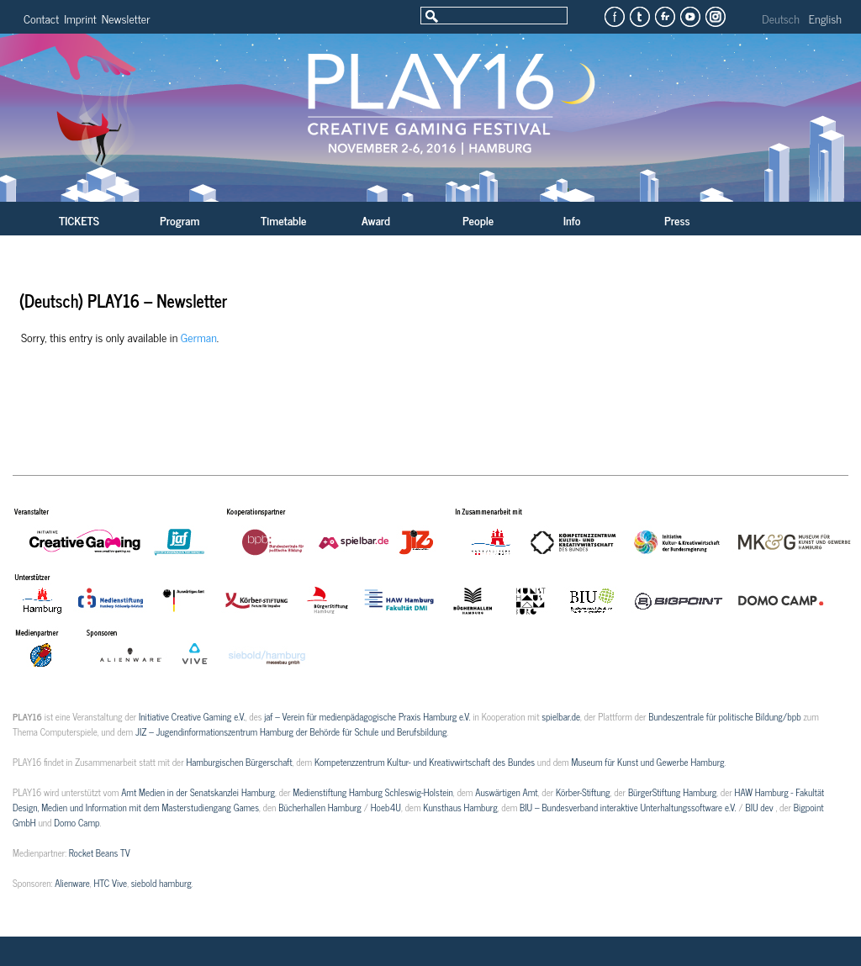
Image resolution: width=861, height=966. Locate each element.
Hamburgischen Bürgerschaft (239, 761)
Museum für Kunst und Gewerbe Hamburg (647, 761)
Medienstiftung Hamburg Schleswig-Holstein (373, 792)
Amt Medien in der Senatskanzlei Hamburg (198, 792)
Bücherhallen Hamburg (320, 807)
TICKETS (79, 220)
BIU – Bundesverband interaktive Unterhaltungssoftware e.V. (628, 807)
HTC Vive (110, 882)
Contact (41, 18)
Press (677, 220)
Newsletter (126, 18)
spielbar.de (560, 716)
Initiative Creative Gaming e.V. (192, 716)
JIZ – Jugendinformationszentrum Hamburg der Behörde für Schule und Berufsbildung (290, 731)
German (199, 336)
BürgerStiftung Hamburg (672, 792)
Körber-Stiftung (583, 792)
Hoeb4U (386, 807)
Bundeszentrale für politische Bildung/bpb (724, 716)
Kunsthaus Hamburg (460, 807)
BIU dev (760, 807)
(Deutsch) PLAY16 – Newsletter (123, 300)
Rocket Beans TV (99, 852)
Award (376, 220)
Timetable (283, 220)
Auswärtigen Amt (506, 792)
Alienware (72, 882)
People (478, 220)
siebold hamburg (161, 882)
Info (571, 220)
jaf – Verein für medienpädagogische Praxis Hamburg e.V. (366, 716)
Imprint (80, 18)
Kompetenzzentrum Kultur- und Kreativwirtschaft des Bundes (424, 761)
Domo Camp (76, 822)
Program (179, 220)
